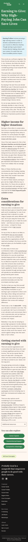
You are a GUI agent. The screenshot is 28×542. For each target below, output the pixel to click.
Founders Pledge (6, 413)
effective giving (12, 149)
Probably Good (7, 466)
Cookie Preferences (16, 540)
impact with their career (8, 139)
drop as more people (16, 235)
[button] (19, 4)
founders (4, 416)
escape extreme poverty (14, 95)
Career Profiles (5, 489)
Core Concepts (10, 456)
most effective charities (8, 89)
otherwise (12, 178)
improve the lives (10, 98)
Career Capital (14, 436)
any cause (6, 245)
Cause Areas (5, 492)
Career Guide (5, 487)
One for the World (13, 380)
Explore (3, 504)
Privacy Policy (17, 538)
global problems (11, 159)
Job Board (4, 514)
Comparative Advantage (14, 447)
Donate (3, 531)
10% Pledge (20, 372)
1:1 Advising (4, 511)
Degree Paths (5, 495)
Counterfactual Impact (14, 441)
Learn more (4, 525)
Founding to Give (6, 407)
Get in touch (5, 528)
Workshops (4, 517)
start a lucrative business (9, 188)
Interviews (4, 501)
